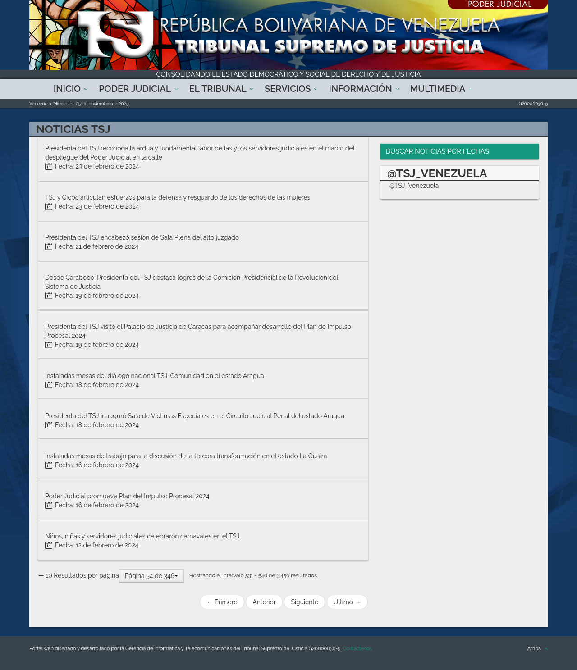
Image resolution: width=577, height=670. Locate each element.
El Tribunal (218, 88)
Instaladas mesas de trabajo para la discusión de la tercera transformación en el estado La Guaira (186, 456)
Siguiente (304, 602)
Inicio (67, 88)
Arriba (534, 649)
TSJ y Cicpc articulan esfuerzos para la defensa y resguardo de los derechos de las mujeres (178, 197)
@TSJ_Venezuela (414, 185)
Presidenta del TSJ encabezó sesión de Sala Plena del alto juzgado (142, 237)
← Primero (221, 602)
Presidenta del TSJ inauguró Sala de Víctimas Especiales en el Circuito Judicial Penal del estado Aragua (194, 415)
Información (360, 88)
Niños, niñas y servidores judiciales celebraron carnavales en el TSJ (142, 536)
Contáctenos (357, 649)
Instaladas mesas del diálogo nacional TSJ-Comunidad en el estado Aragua (154, 375)
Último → (347, 602)
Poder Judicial (135, 88)
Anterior (264, 602)
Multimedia (437, 88)
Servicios (288, 88)
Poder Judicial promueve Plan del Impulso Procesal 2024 (127, 496)
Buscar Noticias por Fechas (437, 151)
